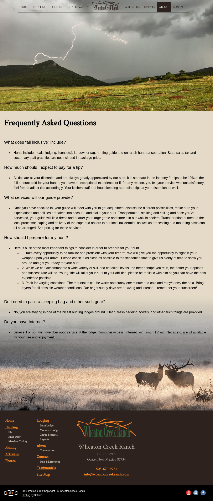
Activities (12, 454)
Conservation (47, 450)
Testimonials (46, 467)
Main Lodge (46, 426)
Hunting (11, 427)
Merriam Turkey (17, 441)
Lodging (43, 420)
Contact (42, 456)
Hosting (26, 495)
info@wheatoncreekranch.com (106, 474)
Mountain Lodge (49, 430)
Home (9, 420)
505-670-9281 (106, 469)
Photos (10, 460)
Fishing (10, 447)
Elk (10, 432)
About (41, 445)
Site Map (43, 474)
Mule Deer (14, 437)
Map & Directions (50, 462)
